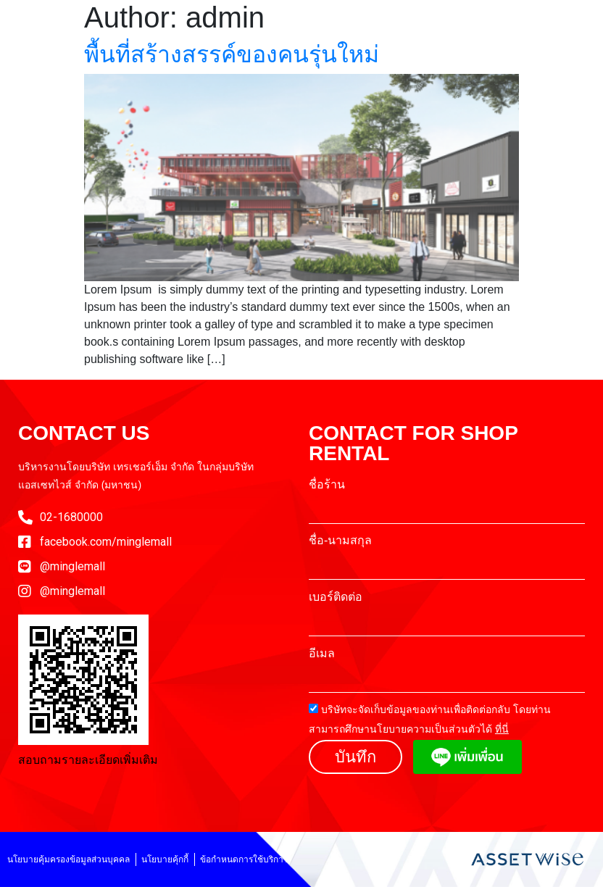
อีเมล (322, 653)
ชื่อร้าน (327, 485)
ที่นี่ (502, 729)
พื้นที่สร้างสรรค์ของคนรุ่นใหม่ (231, 54)
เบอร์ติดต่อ (335, 597)
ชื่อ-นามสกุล (340, 540)
